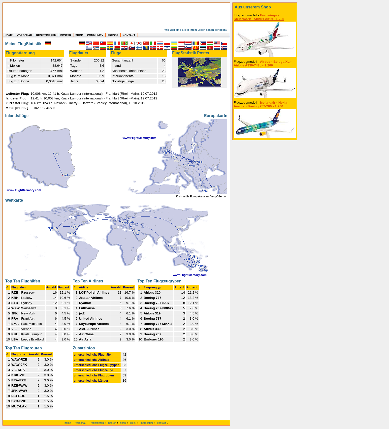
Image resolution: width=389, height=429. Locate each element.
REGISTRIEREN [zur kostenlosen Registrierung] (46, 35)
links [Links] (132, 422)
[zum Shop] (265, 7)
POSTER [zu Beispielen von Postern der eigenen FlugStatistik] (65, 35)
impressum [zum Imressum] (146, 422)
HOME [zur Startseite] (9, 35)
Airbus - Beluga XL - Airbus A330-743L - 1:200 (263, 63)
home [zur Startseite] (68, 422)
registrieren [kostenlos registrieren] (97, 422)
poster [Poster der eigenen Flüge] (112, 422)
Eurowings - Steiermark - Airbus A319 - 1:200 (259, 17)
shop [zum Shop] (123, 422)
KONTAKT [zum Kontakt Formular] (129, 35)
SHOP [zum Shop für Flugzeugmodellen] (79, 35)
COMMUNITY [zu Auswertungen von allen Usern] (95, 35)
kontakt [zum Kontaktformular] (161, 422)
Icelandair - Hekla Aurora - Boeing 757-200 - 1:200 (260, 104)
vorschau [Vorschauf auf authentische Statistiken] (80, 422)
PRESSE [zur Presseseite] (113, 35)
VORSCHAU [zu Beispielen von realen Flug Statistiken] (24, 35)
